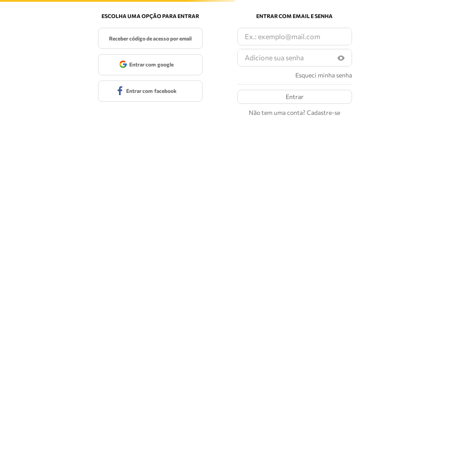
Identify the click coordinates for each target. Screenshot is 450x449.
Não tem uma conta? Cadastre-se (294, 112)
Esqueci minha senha (323, 75)
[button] (341, 58)
